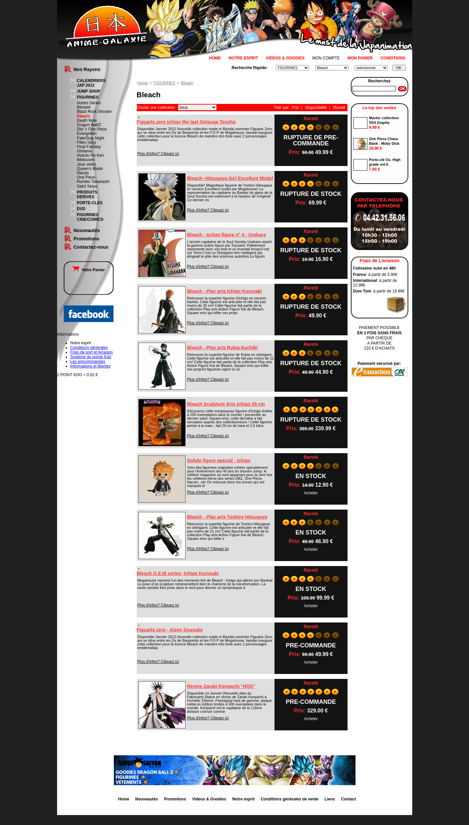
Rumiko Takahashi (93, 181)
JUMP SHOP (88, 91)
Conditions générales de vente (289, 799)
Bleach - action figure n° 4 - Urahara (226, 234)
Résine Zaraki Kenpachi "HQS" (221, 686)
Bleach (83, 116)
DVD (81, 208)
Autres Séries (89, 103)
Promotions (87, 238)
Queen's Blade (90, 168)
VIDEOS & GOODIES (285, 58)
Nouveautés (87, 230)
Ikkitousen (86, 159)
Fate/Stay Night (91, 138)
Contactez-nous (91, 247)
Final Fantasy (89, 146)
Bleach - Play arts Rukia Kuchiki (222, 347)
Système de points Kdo (90, 357)
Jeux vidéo (86, 164)
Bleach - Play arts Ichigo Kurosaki (224, 291)
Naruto (83, 173)
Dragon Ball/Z (89, 125)
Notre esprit (243, 799)
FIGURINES (88, 97)
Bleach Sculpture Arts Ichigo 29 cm (226, 404)
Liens (330, 799)
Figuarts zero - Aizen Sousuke (170, 629)
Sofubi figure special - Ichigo (219, 460)
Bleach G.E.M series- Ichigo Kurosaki (178, 573)
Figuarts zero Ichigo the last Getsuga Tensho (186, 121)
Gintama (84, 151)
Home (142, 83)
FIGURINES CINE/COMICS (90, 217)
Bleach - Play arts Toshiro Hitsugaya (227, 517)
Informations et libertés (90, 366)
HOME (215, 58)
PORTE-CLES (90, 203)
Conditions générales (89, 347)
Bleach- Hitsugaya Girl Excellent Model (230, 178)
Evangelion (87, 133)
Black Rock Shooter (94, 111)
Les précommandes (87, 361)
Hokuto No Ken (90, 155)
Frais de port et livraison (91, 352)
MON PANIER (360, 58)
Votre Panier (88, 270)
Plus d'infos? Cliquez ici (158, 153)
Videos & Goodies (209, 799)
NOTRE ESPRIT (243, 58)
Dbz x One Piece (92, 129)
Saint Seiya (87, 186)
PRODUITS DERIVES (87, 194)
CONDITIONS (392, 58)
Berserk (84, 107)
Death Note (87, 120)
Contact (348, 799)
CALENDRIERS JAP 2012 (91, 83)
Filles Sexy (86, 142)
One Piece (86, 177)
